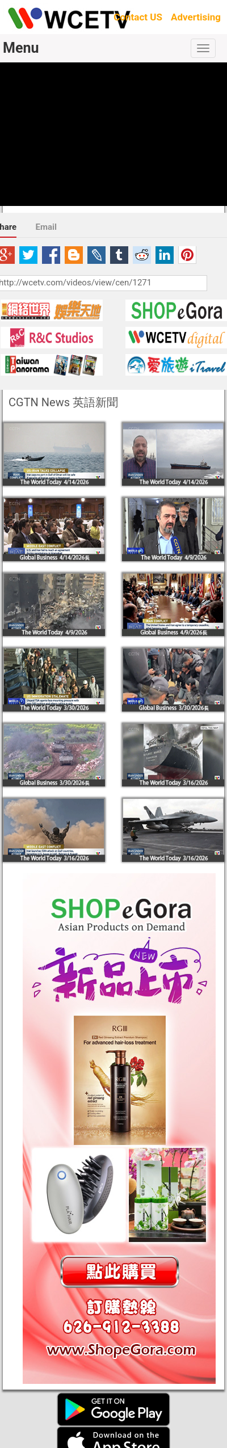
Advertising (196, 17)
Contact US (138, 17)
